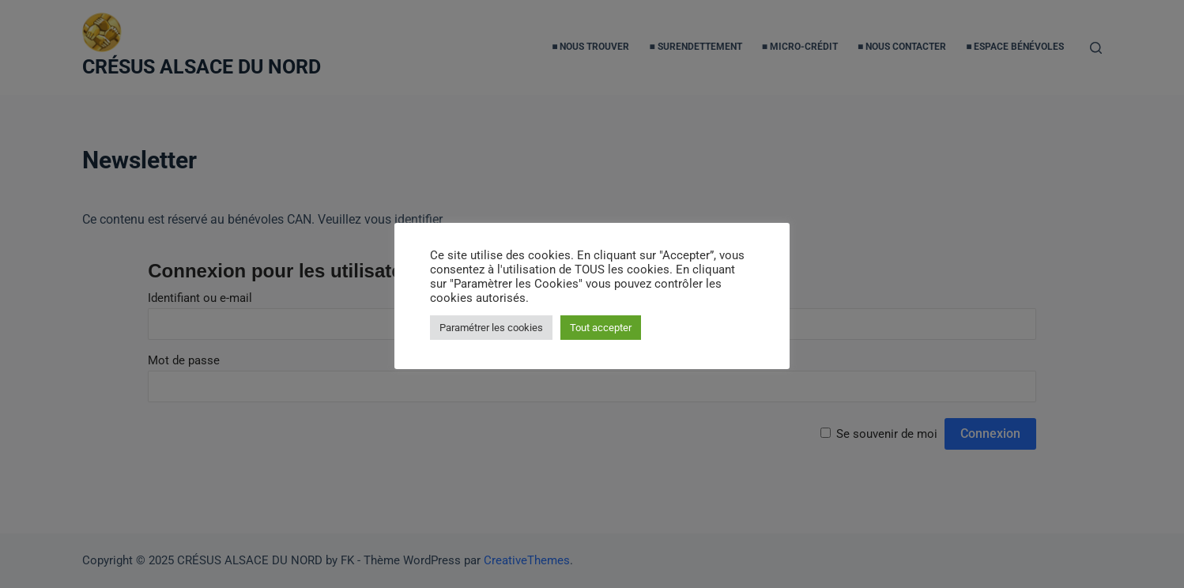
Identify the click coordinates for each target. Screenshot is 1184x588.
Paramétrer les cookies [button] (491, 328)
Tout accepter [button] (601, 328)
